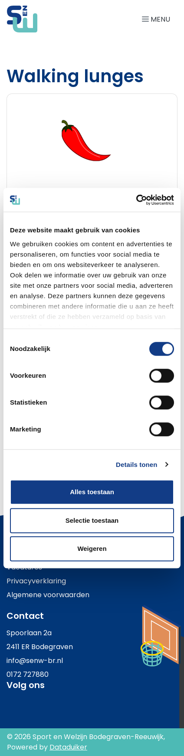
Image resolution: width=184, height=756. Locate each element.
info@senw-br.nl (35, 661)
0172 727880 (28, 674)
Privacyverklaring (36, 581)
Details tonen (136, 464)
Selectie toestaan (92, 520)
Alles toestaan (92, 491)
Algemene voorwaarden (48, 595)
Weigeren (91, 548)
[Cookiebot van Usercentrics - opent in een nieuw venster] (136, 200)
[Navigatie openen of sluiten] (157, 19)
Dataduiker (68, 747)
